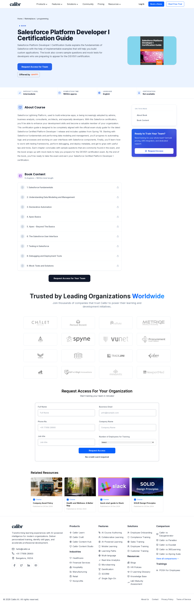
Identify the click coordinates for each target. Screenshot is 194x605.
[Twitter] (21, 565)
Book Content (143, 120)
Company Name (106, 421)
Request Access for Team (35, 67)
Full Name (42, 407)
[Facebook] (14, 565)
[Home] (15, 4)
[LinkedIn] (28, 565)
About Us (145, 599)
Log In (141, 4)
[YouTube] (35, 565)
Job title (41, 436)
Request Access (154, 151)
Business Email (105, 407)
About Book (142, 115)
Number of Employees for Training (114, 437)
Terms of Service (183, 599)
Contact (155, 599)
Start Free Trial (175, 4)
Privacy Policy (167, 599)
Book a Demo (156, 4)
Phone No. (42, 421)
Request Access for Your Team (69, 278)
